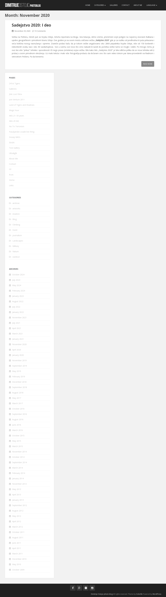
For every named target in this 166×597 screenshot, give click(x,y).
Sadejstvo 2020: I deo (31, 25)
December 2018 (19, 382)
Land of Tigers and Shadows (21, 105)
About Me (138, 5)
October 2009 (18, 569)
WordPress (157, 594)
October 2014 (18, 457)
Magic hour (14, 110)
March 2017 (17, 403)
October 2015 (18, 435)
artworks (16, 208)
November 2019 (19, 360)
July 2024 (16, 280)
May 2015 (16, 441)
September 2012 (19, 505)
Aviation (16, 214)
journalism (17, 235)
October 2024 (18, 274)
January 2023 (18, 296)
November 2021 (19, 317)
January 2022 (18, 312)
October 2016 (18, 408)
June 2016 (16, 424)
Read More (147, 64)
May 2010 (16, 564)
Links (11, 185)
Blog (14, 219)
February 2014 (18, 473)
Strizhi (11, 142)
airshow (15, 203)
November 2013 (19, 484)
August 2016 (17, 419)
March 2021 (17, 333)
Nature (15, 251)
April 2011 (16, 548)
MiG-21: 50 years (16, 115)
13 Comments (40, 31)
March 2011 (17, 553)
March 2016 (17, 430)
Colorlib (139, 594)
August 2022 (17, 301)
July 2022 (16, 306)
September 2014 (19, 462)
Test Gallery (14, 148)
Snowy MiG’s (14, 137)
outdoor (16, 257)
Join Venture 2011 (17, 99)
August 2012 (17, 510)
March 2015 (17, 446)
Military (15, 246)
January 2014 (18, 478)
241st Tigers (14, 83)
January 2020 (18, 355)
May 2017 (16, 398)
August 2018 (17, 392)
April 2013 (16, 494)
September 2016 (19, 414)
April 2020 (16, 349)
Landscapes (17, 240)
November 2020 (19, 344)
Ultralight (13, 153)
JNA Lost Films (15, 94)
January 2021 (18, 339)
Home (87, 5)
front (11, 174)
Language (151, 5)
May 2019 (16, 371)
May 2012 (16, 516)
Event (14, 230)
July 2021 (16, 323)
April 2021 (16, 328)
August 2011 (17, 537)
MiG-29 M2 (14, 121)
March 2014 (17, 467)
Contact (126, 5)
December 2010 (19, 559)
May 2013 (16, 489)
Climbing (16, 224)
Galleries (114, 5)
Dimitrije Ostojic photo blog (102, 594)
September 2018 (19, 387)
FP (10, 169)
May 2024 (16, 285)
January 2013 (18, 500)
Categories (100, 5)
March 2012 (17, 526)
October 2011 (18, 532)
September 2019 (19, 365)
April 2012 (16, 521)
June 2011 (16, 543)
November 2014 (19, 451)
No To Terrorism (16, 126)
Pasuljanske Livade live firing (21, 131)
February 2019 (18, 376)
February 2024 (18, 290)
